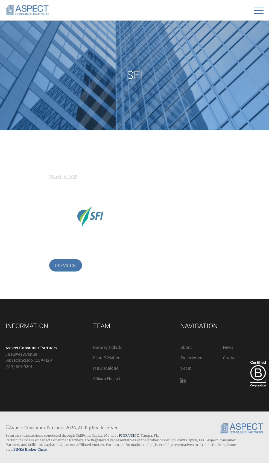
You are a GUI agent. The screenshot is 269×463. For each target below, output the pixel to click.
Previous (65, 265)
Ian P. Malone (105, 368)
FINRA (124, 435)
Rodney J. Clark (107, 347)
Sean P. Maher (106, 357)
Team (185, 368)
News (228, 347)
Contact (230, 357)
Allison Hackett (107, 378)
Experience (191, 357)
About (186, 347)
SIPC (135, 435)
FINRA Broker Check (30, 449)
